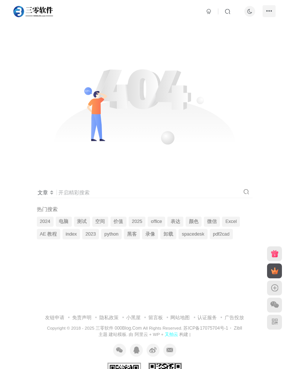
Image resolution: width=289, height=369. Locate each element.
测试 (82, 221)
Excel (231, 221)
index (71, 234)
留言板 (155, 317)
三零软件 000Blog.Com (119, 328)
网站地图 (180, 317)
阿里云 (141, 334)
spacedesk (193, 234)
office (156, 221)
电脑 (63, 221)
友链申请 (54, 317)
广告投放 (234, 317)
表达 (175, 221)
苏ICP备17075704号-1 (205, 328)
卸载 (168, 234)
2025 (137, 221)
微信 (212, 221)
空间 (100, 221)
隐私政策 (109, 317)
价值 (118, 221)
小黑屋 (133, 317)
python (112, 234)
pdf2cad (221, 234)
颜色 (194, 221)
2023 (91, 234)
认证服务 (207, 317)
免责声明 (81, 317)
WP (156, 334)
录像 (150, 234)
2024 (45, 221)
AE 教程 (48, 234)
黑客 (132, 234)
